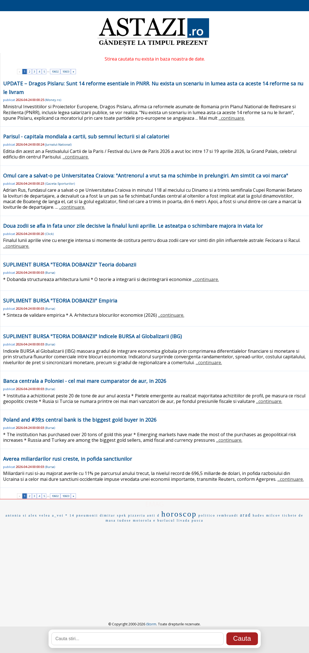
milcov (273, 515)
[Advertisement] (154, 566)
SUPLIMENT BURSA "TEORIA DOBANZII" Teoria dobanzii (69, 264)
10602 (55, 71)
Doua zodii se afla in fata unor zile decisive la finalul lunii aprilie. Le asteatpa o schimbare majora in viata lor (133, 225)
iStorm (151, 624)
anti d (153, 515)
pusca (197, 520)
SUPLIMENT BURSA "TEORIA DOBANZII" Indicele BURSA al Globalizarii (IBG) (92, 336)
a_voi (58, 515)
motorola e (144, 520)
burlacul (166, 520)
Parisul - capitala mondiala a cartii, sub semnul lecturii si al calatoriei (86, 136)
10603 (65, 71)
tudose (124, 520)
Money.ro (53, 100)
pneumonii (87, 515)
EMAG (154, 503)
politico (206, 515)
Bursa (50, 272)
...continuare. (232, 118)
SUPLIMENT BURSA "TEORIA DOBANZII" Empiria (60, 300)
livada (183, 520)
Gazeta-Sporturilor (60, 183)
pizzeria (136, 515)
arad (245, 515)
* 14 (70, 515)
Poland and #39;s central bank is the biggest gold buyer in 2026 (79, 419)
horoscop (179, 514)
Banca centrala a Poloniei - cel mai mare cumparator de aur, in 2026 (84, 381)
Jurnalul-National (58, 144)
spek (121, 515)
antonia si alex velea (28, 515)
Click (49, 234)
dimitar (107, 515)
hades (258, 515)
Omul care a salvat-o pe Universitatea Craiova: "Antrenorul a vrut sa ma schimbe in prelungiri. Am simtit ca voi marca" (145, 175)
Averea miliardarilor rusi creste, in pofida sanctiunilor (67, 458)
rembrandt (227, 515)
